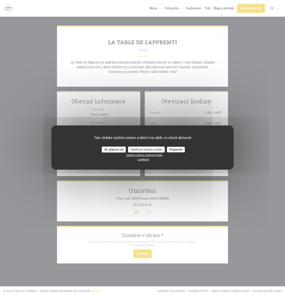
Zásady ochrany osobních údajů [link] (144, 155)
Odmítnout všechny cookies (146, 149)
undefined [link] (143, 159)
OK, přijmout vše (113, 149)
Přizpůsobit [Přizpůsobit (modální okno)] (176, 149)
